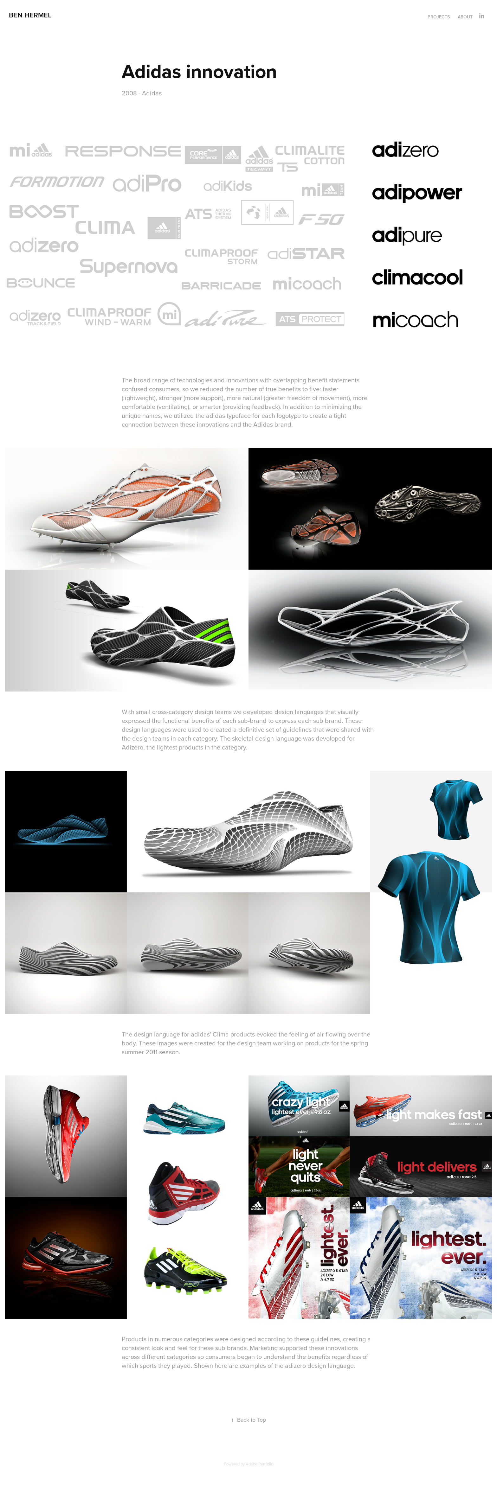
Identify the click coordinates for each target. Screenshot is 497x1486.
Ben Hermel (30, 15)
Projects (439, 17)
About (465, 17)
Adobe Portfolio (259, 1464)
